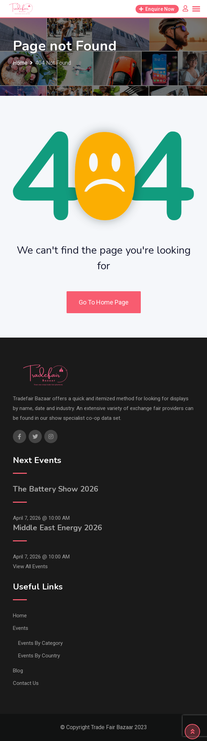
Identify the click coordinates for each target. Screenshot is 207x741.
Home (20, 615)
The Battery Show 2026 (55, 489)
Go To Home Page (104, 302)
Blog (18, 670)
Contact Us (26, 683)
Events (20, 628)
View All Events (30, 566)
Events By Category (40, 643)
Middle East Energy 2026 (57, 528)
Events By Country (39, 656)
